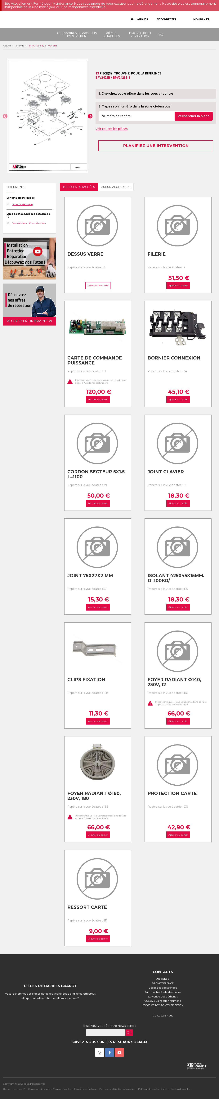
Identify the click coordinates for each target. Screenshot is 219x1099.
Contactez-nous (163, 1015)
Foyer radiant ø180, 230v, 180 (94, 796)
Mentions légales (62, 1088)
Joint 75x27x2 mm (90, 575)
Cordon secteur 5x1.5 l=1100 (96, 474)
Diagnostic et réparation (140, 34)
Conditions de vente (39, 1088)
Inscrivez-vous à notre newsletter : (109, 1026)
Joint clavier (166, 471)
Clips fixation (86, 679)
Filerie (157, 254)
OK (129, 1032)
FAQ (160, 34)
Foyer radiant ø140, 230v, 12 (174, 682)
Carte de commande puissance (94, 360)
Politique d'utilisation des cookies (117, 1088)
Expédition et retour (85, 1088)
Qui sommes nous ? (14, 1088)
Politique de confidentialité (152, 1088)
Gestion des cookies (180, 1088)
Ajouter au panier (178, 285)
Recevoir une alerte (97, 285)
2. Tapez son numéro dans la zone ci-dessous (134, 106)
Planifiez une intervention (156, 145)
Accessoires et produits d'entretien (77, 34)
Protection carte (172, 793)
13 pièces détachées (79, 187)
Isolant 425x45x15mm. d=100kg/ (176, 578)
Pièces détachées (111, 34)
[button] (5, 116)
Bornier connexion (174, 357)
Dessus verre (85, 254)
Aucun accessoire (116, 187)
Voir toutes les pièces (111, 129)
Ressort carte (87, 907)
